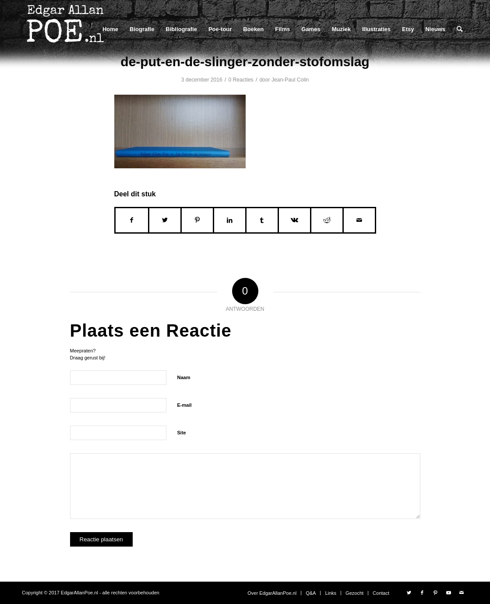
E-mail (184, 405)
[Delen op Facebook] (132, 220)
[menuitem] (110, 29)
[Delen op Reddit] (326, 220)
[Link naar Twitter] (409, 592)
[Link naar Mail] (461, 592)
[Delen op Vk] (294, 220)
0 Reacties (241, 80)
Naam (183, 377)
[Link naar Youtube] (448, 592)
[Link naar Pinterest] (435, 592)
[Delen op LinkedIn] (229, 220)
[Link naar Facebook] (422, 592)
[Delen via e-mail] (359, 220)
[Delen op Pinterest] (197, 220)
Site (181, 432)
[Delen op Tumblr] (262, 220)
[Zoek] (459, 29)
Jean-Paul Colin (290, 80)
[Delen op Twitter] (164, 220)
